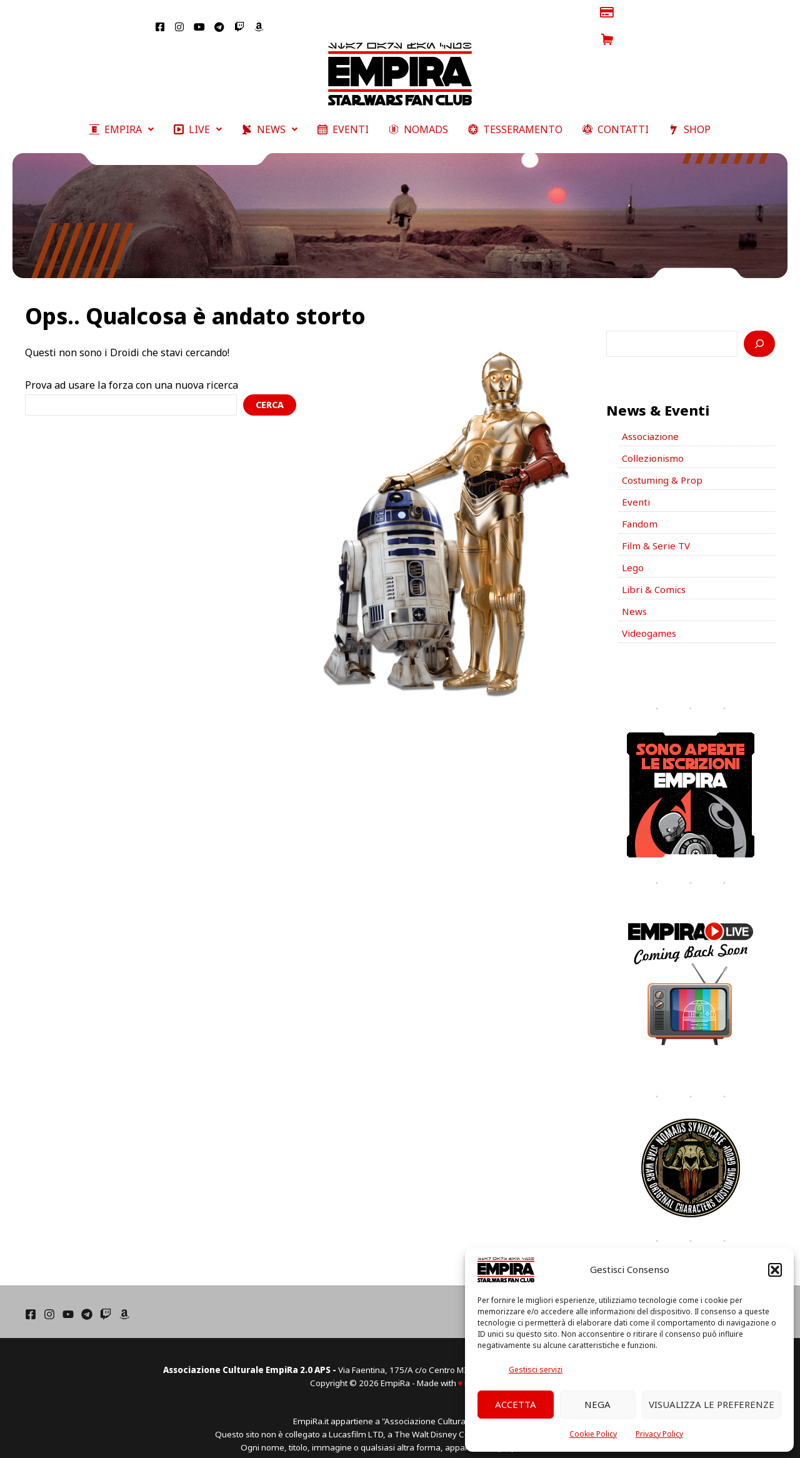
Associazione (652, 410)
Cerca (270, 377)
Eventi (636, 479)
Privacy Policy (659, 1434)
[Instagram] (49, 1299)
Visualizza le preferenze (711, 1404)
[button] (775, 1270)
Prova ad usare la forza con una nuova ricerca (131, 358)
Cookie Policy (593, 1434)
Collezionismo (655, 433)
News (635, 595)
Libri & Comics (655, 572)
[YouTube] (68, 1299)
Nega (597, 1404)
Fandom (640, 502)
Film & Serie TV (658, 525)
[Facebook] (30, 1299)
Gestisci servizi (535, 1369)
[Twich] (105, 1299)
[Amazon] (124, 1299)
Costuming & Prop (664, 456)
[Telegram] (86, 1299)
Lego (633, 549)
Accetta (515, 1404)
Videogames (650, 618)
